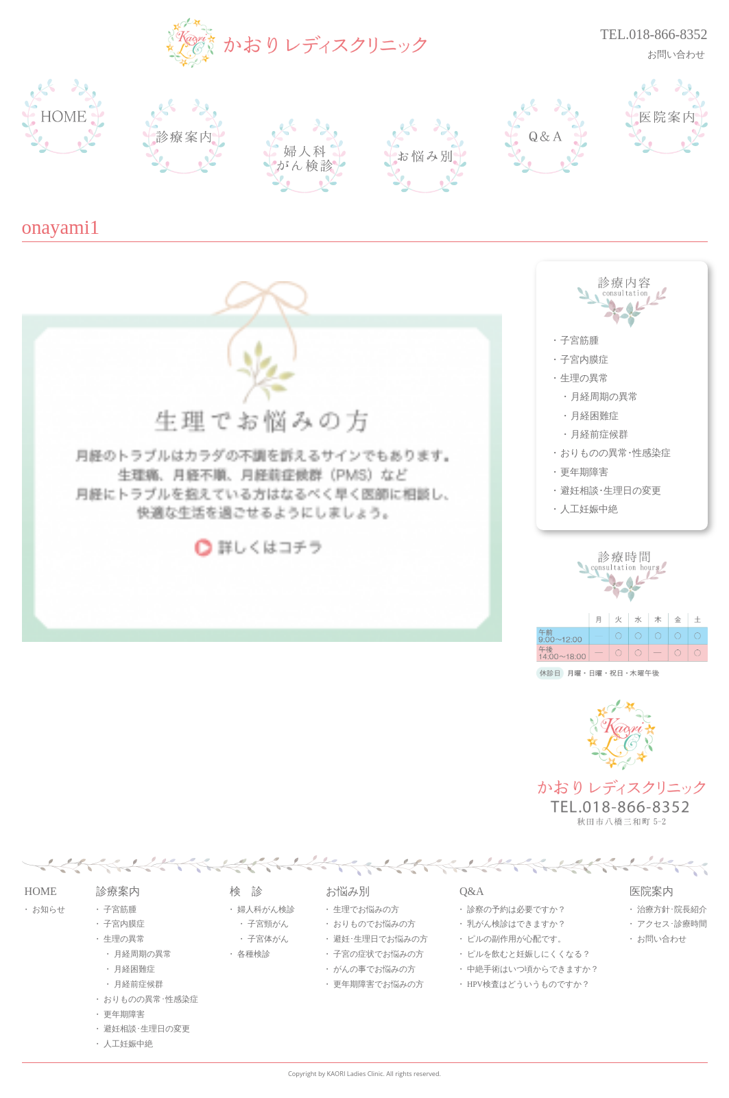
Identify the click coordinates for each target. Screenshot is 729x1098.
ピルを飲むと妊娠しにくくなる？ (528, 954)
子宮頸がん (268, 924)
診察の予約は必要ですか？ (516, 909)
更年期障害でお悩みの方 (378, 984)
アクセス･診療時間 (672, 924)
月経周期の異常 (604, 396)
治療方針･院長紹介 (672, 909)
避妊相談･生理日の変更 (610, 490)
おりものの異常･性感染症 (615, 452)
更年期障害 (584, 471)
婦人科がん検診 (266, 909)
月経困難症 (595, 415)
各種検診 (253, 954)
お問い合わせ (677, 53)
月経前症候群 (599, 433)
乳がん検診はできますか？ (516, 924)
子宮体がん (268, 939)
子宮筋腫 (579, 339)
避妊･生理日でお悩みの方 (380, 939)
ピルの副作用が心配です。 (516, 939)
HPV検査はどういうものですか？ (528, 984)
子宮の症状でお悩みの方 (378, 954)
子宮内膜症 (584, 359)
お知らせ (48, 909)
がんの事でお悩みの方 (374, 969)
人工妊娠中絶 (589, 508)
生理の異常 (584, 377)
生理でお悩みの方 (366, 909)
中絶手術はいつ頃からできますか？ (533, 969)
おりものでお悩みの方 (374, 924)
